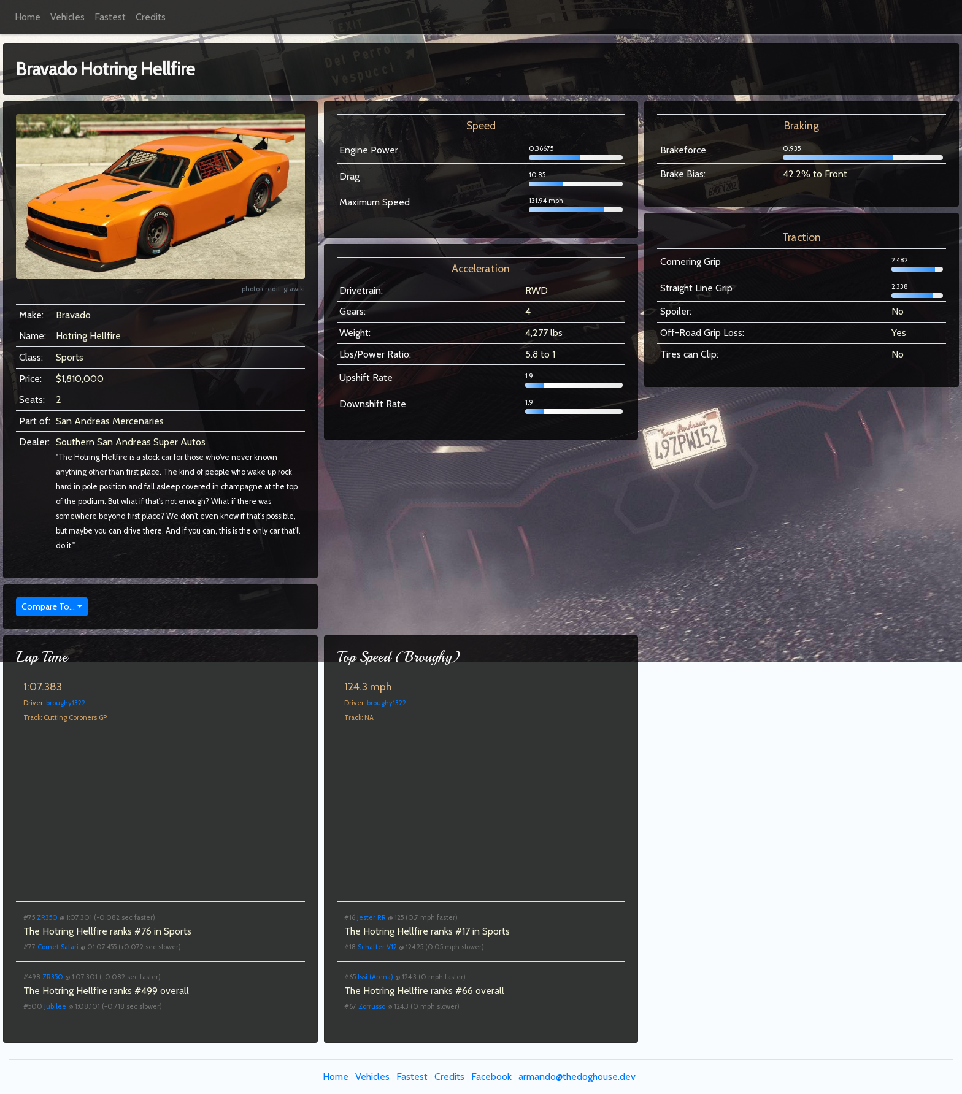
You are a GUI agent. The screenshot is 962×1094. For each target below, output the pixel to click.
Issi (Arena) (375, 977)
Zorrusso (371, 1006)
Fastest (110, 17)
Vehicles (67, 17)
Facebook (491, 1076)
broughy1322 (65, 702)
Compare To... (48, 606)
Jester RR (371, 917)
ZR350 (47, 917)
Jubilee (55, 1006)
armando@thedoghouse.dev (577, 1076)
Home (27, 17)
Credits (151, 17)
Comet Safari (58, 947)
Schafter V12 (377, 947)
